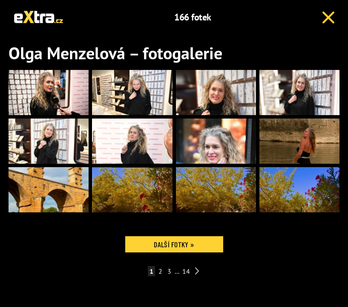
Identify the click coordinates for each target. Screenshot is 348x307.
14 (186, 271)
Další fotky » (174, 244)
